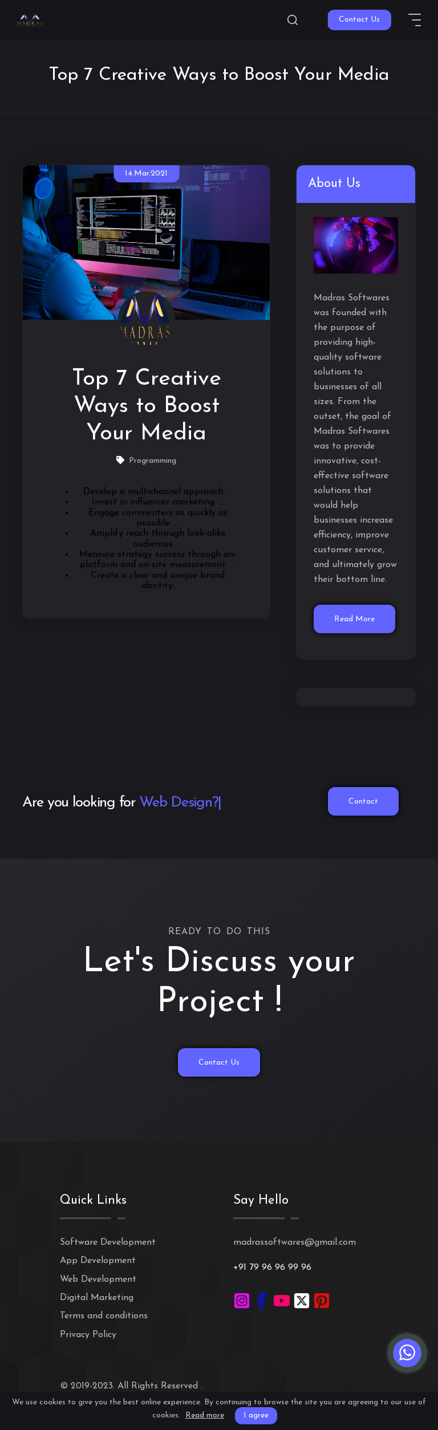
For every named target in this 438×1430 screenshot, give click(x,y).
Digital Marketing (96, 1297)
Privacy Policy (88, 1334)
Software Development (108, 1242)
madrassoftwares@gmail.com (294, 1242)
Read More (354, 619)
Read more (204, 1415)
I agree (256, 1415)
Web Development (98, 1279)
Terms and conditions (104, 1316)
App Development (98, 1260)
